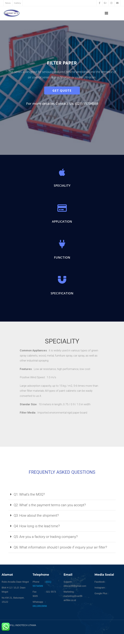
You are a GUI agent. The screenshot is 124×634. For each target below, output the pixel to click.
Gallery (17, 3)
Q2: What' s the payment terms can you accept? (50, 505)
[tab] (62, 494)
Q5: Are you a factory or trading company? (46, 537)
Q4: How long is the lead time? (37, 526)
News (8, 3)
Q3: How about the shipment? (36, 515)
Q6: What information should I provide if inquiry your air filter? (60, 547)
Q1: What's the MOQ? (29, 494)
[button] (62, 90)
